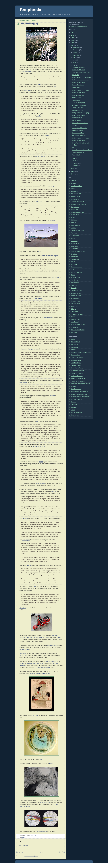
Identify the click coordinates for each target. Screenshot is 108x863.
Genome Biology (26, 71)
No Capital (74, 264)
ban (37, 421)
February (75, 163)
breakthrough (55, 277)
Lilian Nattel (74, 248)
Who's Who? (76, 87)
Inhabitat (52, 220)
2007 (73, 45)
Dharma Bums (75, 214)
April (74, 158)
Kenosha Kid (74, 246)
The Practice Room (76, 290)
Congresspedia (40, 483)
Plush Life (74, 285)
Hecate (73, 238)
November (76, 50)
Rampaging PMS (76, 293)
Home (41, 852)
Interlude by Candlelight (43, 667)
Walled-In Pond (75, 319)
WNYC (29, 565)
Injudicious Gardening (77, 370)
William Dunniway (44, 802)
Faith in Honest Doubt (77, 230)
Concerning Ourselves (79, 135)
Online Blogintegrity (76, 272)
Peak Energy (74, 280)
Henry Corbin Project (77, 368)
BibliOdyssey (74, 347)
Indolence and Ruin (78, 133)
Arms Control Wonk (76, 186)
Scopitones (74, 404)
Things (59, 637)
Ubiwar (73, 316)
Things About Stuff (77, 107)
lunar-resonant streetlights (50, 256)
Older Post (61, 852)
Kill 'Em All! (75, 75)
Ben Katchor (74, 344)
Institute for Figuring (76, 373)
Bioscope (73, 349)
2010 (73, 37)
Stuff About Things (77, 110)
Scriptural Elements (78, 152)
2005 (73, 171)
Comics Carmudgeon (77, 357)
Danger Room (75, 207)
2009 (73, 40)
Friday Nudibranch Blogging (80, 80)
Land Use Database (76, 376)
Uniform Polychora (76, 412)
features (53, 491)
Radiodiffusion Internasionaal (79, 391)
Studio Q (51, 763)
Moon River (34, 715)
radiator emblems (50, 661)
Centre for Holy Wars (78, 70)
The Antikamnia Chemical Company (39, 673)
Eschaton (73, 228)
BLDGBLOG (23, 655)
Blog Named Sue (76, 194)
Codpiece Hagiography (77, 201)
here (39, 84)
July (74, 60)
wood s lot (74, 332)
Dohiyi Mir (74, 220)
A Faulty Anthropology (78, 102)
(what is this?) (75, 322)
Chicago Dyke (75, 199)
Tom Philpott (26, 540)
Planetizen (23, 653)
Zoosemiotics (75, 415)
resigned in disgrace (39, 446)
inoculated (39, 201)
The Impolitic (74, 311)
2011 (73, 35)
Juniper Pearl (75, 243)
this (39, 251)
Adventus (73, 180)
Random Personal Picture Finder (80, 397)
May (74, 65)
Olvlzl (72, 269)
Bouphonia (30, 10)
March (75, 161)
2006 (73, 169)
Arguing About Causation (79, 128)
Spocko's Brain (75, 303)
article (38, 271)
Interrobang (74, 241)
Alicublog (73, 183)
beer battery (38, 298)
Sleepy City (74, 407)
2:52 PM (33, 835)
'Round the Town (77, 155)
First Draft (74, 233)
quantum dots (48, 317)
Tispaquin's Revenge (77, 314)
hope (23, 837)
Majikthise (74, 254)
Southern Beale (75, 301)
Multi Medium (75, 259)
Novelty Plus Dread (78, 95)
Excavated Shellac (52, 645)
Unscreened (76, 100)
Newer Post (19, 852)
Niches (73, 262)
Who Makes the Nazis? (77, 330)
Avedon (73, 188)
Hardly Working (77, 120)
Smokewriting (75, 298)
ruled (35, 586)
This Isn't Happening (78, 67)
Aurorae (73, 339)
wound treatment (40, 156)
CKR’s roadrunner (41, 831)
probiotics (47, 135)
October (75, 52)
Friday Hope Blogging (29, 24)
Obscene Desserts (76, 267)
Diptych (73, 217)
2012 (73, 32)
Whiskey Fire (74, 327)
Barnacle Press (75, 342)
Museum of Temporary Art (78, 381)
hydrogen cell (23, 382)
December (76, 47)
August (75, 57)
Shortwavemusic (24, 649)
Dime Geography (76, 360)
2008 (73, 43)
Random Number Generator (79, 394)
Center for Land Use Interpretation (81, 352)
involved (52, 395)
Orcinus (73, 275)
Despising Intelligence (78, 130)
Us (73, 147)
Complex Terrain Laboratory (79, 204)
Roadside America (76, 399)
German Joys (75, 235)
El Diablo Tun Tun (76, 365)
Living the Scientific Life (78, 251)
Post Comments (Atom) (31, 856)
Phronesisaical (75, 282)
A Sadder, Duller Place (79, 105)
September (76, 55)
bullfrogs (39, 116)
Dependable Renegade (77, 212)
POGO (41, 462)
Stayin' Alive (74, 306)
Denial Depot (74, 209)
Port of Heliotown (76, 389)
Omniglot (73, 386)
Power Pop (74, 288)
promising (51, 186)
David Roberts (24, 518)
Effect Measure (75, 225)
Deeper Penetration (78, 85)
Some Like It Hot (77, 118)
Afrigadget (23, 608)
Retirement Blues (76, 296)
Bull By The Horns (76, 196)
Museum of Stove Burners (78, 378)
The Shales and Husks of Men (81, 72)
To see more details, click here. (78, 26)
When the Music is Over (78, 324)
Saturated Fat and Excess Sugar (82, 150)
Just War (75, 125)
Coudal (22, 663)
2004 (73, 174)
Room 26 (73, 402)
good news (27, 90)
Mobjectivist (74, 256)
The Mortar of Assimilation (80, 123)
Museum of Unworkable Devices (80, 383)
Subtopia (73, 309)
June (74, 62)
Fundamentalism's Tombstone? (81, 77)
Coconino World (75, 355)
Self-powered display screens (28, 349)
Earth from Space (76, 363)
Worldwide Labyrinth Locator (35, 663)
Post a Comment (23, 845)
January (75, 166)
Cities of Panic (76, 97)
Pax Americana (75, 277)
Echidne (73, 222)
